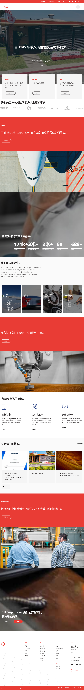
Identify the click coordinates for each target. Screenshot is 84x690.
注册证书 (80, 688)
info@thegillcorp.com (77, 660)
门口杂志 (42, 651)
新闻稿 (42, 653)
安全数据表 (68, 414)
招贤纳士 (43, 1)
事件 (57, 658)
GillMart (27, 656)
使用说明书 (37, 414)
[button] (4, 429)
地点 (59, 1)
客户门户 (58, 668)
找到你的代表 (51, 1)
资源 (41, 661)
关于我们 (42, 646)
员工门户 (58, 666)
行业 (26, 651)
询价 (57, 651)
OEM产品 (27, 648)
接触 (57, 646)
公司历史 (42, 648)
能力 (26, 653)
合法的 (73, 688)
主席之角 (42, 656)
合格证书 (6, 414)
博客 (41, 658)
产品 (26, 646)
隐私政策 (67, 688)
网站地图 (60, 688)
